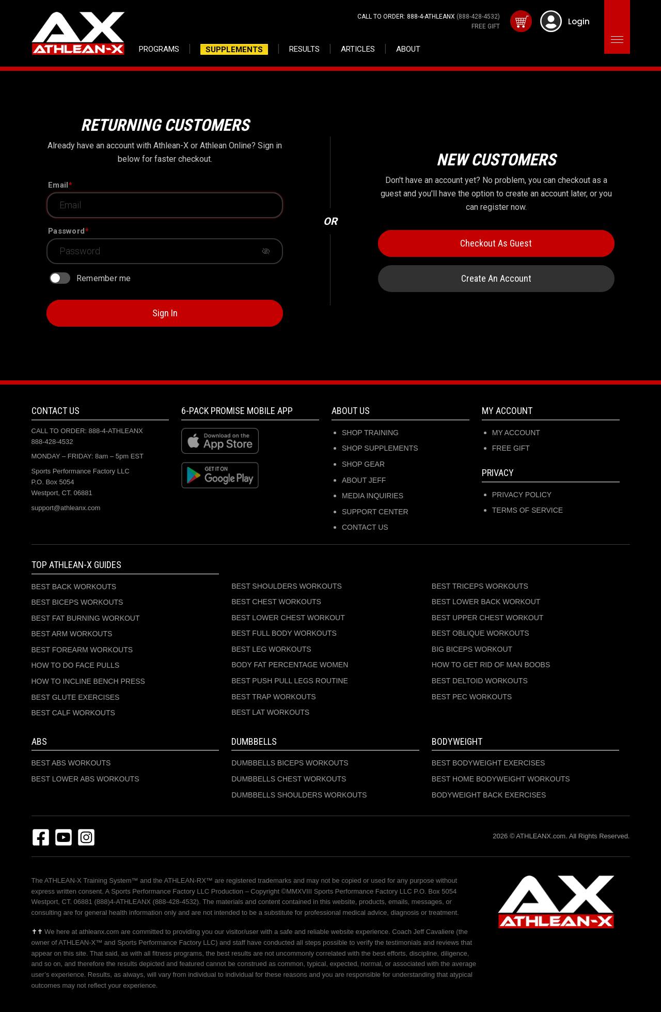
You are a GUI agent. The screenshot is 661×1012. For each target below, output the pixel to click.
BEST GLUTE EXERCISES (76, 697)
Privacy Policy (522, 494)
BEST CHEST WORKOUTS (276, 601)
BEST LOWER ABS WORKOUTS (85, 779)
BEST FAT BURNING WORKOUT (86, 618)
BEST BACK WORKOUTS (74, 586)
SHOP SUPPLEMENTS (380, 448)
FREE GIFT (485, 26)
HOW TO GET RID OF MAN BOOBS (491, 665)
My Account (516, 432)
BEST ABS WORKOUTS (71, 763)
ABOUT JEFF (364, 480)
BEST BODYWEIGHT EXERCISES (488, 763)
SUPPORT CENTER (375, 512)
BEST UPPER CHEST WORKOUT (488, 618)
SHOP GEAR (363, 464)
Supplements (234, 49)
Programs (159, 49)
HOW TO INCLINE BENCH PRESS (88, 681)
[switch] (60, 278)
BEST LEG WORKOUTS (271, 649)
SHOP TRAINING (370, 432)
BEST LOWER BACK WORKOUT (486, 601)
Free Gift (511, 448)
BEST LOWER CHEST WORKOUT (288, 618)
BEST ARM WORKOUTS (72, 634)
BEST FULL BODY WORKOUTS (284, 633)
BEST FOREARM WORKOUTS (82, 650)
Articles (358, 49)
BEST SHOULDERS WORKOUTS (286, 586)
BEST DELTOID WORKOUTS (480, 681)
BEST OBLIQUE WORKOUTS (480, 633)
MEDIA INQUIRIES (372, 496)
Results (304, 49)
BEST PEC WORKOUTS (472, 697)
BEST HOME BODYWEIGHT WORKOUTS (501, 779)
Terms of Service (527, 510)
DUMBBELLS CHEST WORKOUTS (288, 779)
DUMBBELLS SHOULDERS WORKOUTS (299, 795)
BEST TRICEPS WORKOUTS (480, 586)
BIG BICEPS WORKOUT (472, 649)
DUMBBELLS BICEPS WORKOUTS (289, 763)
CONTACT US (365, 527)
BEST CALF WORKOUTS (73, 713)
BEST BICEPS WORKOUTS (77, 602)
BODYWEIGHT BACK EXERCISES (489, 795)
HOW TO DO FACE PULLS (76, 665)
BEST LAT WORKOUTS (270, 712)
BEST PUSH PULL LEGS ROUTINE (289, 681)
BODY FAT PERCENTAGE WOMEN (289, 665)
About (408, 49)
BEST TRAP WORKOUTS (273, 697)
